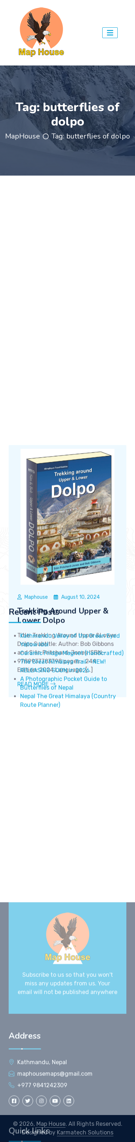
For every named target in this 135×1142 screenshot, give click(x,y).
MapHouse (22, 136)
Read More (36, 764)
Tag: (90, 136)
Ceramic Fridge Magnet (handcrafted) (71, 705)
